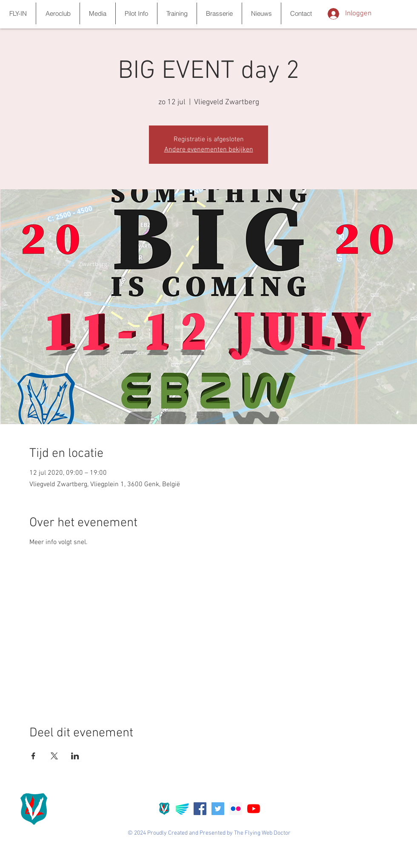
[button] (18, 13)
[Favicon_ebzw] (164, 808)
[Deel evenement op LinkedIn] (75, 756)
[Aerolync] (182, 808)
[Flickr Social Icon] (235, 808)
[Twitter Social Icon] (217, 808)
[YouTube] (253, 808)
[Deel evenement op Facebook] (33, 756)
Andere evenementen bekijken (208, 149)
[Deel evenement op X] (54, 756)
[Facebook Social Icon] (200, 808)
